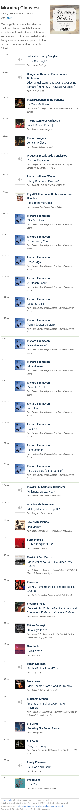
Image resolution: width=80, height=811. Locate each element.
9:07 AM (4, 72)
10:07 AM (5, 276)
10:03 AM (5, 255)
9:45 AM (4, 192)
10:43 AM (5, 485)
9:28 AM (4, 153)
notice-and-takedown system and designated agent (40, 806)
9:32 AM (4, 174)
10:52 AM (5, 502)
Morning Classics (20, 8)
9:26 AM (4, 136)
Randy (9, 17)
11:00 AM (5, 520)
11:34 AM (5, 644)
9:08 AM (4, 97)
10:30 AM (5, 380)
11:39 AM (5, 661)
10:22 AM (5, 359)
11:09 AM (5, 537)
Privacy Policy (7, 800)
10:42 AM (5, 464)
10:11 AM (5, 297)
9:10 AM (4, 118)
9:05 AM (4, 54)
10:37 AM (5, 422)
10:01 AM (5, 234)
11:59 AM (5, 777)
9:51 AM (4, 213)
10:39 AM (5, 443)
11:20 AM (5, 580)
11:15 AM (5, 555)
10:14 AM (5, 318)
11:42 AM (5, 679)
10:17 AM (5, 338)
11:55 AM (5, 760)
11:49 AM (5, 739)
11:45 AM (5, 696)
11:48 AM (5, 721)
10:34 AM (5, 401)
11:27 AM (5, 623)
